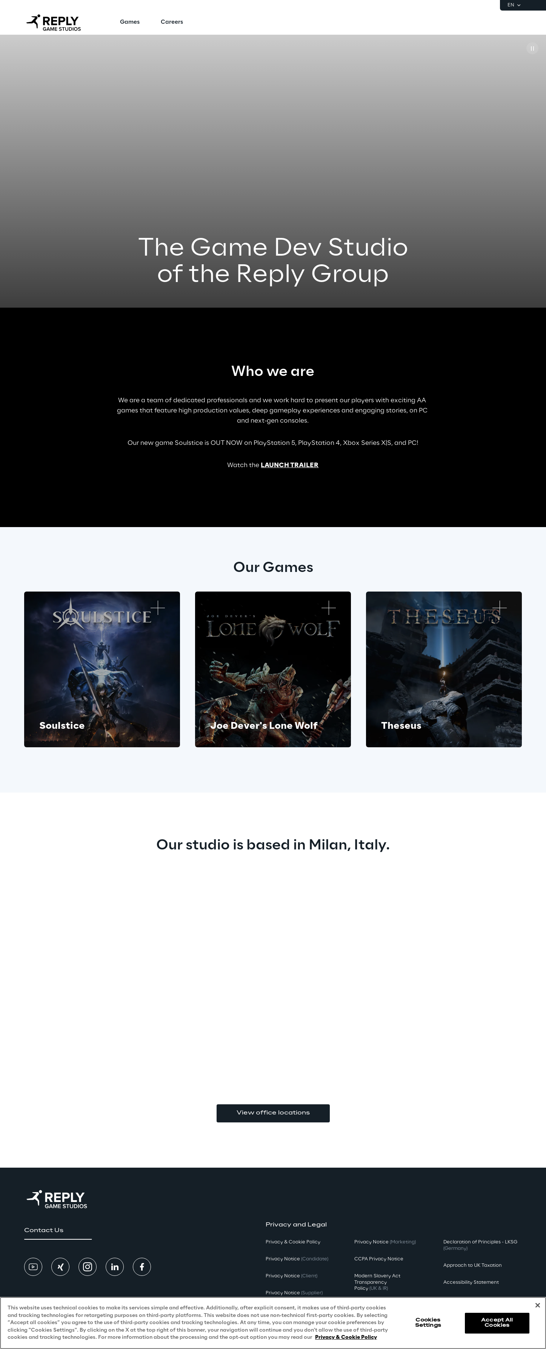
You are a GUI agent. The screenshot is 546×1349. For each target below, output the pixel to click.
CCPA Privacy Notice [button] (378, 1259)
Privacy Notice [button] (297, 1259)
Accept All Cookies (497, 1323)
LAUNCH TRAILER (289, 465)
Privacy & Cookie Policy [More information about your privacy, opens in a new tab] (346, 1337)
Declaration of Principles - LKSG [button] (480, 1245)
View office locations (273, 1113)
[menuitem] (130, 23)
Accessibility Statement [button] (471, 1282)
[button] (58, 1231)
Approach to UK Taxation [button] (472, 1265)
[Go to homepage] (60, 23)
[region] (273, 1323)
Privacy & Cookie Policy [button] (293, 1242)
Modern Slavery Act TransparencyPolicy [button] (377, 1282)
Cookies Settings (428, 1323)
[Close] (537, 1305)
